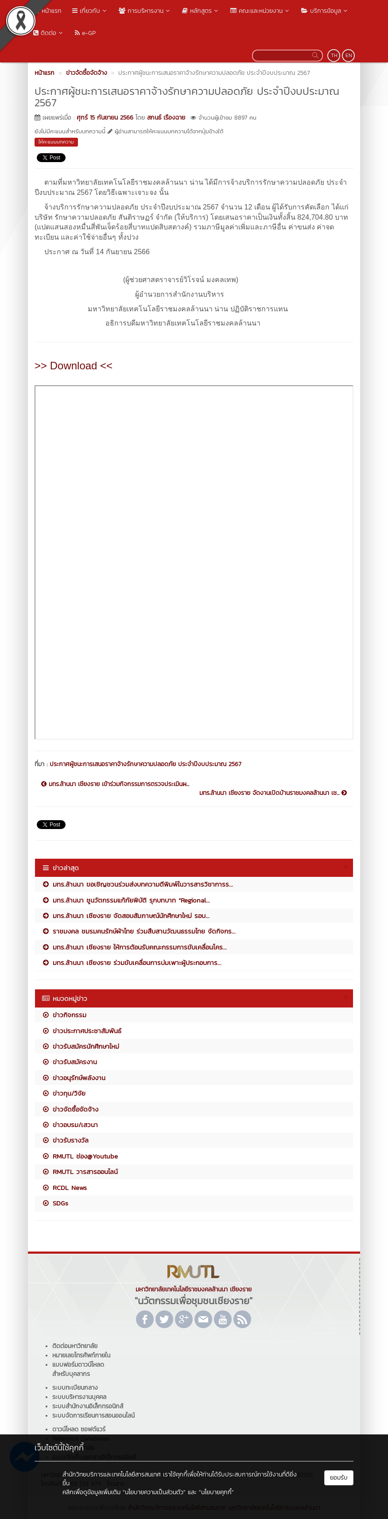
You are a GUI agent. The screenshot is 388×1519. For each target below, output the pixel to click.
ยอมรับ (339, 1477)
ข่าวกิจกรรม (64, 1015)
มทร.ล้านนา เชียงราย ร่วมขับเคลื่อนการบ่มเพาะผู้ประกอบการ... (131, 962)
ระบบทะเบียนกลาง (75, 1387)
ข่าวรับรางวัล (65, 1140)
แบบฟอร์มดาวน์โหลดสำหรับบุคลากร (78, 1369)
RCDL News (64, 1187)
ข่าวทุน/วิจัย (63, 1093)
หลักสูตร (201, 11)
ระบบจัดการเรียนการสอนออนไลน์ (93, 1415)
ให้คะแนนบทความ (56, 141)
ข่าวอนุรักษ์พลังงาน (73, 1078)
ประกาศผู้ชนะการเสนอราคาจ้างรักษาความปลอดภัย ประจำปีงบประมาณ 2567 (145, 764)
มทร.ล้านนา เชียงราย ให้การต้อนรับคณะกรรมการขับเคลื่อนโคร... (134, 947)
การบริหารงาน (145, 11)
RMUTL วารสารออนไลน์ (80, 1171)
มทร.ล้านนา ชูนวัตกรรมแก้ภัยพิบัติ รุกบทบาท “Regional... (126, 900)
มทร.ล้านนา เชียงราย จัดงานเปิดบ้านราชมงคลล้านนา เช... (273, 793)
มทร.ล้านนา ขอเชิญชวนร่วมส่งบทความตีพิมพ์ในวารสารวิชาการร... (137, 884)
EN (348, 55)
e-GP (85, 33)
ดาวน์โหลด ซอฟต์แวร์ (78, 1429)
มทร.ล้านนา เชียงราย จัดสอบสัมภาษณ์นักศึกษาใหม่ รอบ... (126, 916)
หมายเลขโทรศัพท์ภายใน (81, 1355)
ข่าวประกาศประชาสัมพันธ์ (81, 1031)
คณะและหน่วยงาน (260, 11)
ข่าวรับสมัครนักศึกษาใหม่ (80, 1046)
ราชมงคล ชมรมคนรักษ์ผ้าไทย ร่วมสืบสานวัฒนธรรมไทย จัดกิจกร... (139, 931)
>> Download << (74, 366)
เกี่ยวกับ (90, 11)
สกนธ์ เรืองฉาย (166, 117)
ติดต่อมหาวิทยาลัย (74, 1346)
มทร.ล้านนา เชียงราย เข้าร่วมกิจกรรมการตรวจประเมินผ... (115, 784)
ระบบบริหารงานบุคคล (79, 1397)
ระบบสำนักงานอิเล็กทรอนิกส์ (87, 1406)
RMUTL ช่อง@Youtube (80, 1156)
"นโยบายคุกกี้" (216, 1492)
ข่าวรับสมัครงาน (69, 1062)
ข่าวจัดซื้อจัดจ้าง (70, 1109)
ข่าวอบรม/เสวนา (70, 1125)
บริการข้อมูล (325, 11)
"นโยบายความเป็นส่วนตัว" (154, 1492)
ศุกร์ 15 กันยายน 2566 (105, 117)
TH (334, 55)
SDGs (55, 1203)
